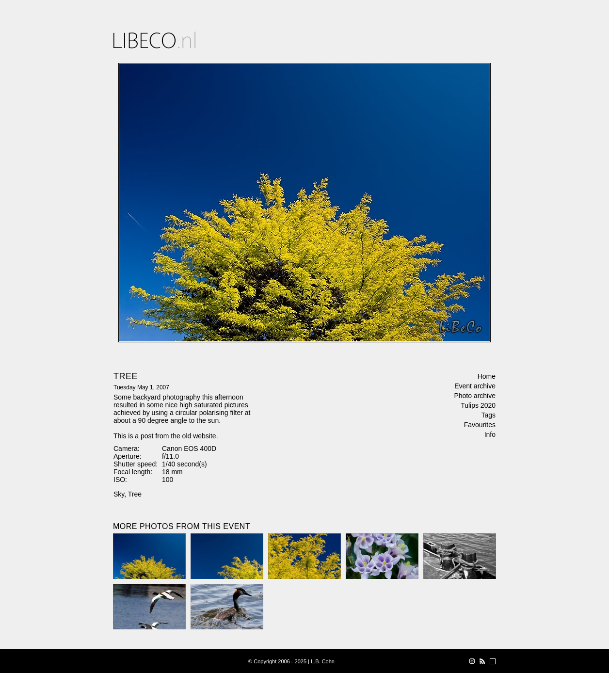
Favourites (480, 425)
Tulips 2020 (478, 405)
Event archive (475, 386)
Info (490, 434)
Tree (135, 494)
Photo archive (475, 396)
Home (487, 376)
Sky (118, 494)
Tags (488, 415)
